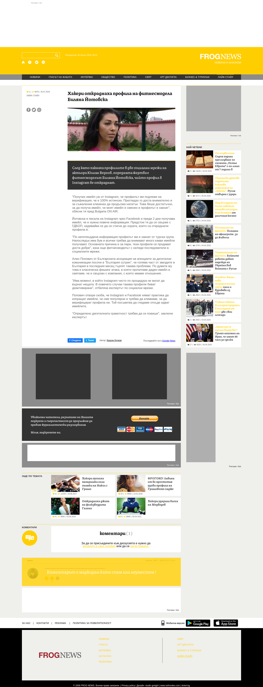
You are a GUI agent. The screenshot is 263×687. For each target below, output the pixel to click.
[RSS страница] (43, 62)
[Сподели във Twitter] (34, 110)
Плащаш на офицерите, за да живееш (226, 232)
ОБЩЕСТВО (108, 77)
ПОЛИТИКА (130, 77)
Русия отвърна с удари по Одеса (227, 187)
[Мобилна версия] (173, 623)
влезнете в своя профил (99, 546)
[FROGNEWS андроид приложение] (198, 623)
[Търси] (57, 55)
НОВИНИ (35, 77)
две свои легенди (227, 308)
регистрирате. (139, 546)
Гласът (103, 644)
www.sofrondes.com (170, 685)
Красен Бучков (114, 340)
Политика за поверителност (92, 623)
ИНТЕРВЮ (87, 77)
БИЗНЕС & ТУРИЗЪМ (197, 77)
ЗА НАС (26, 623)
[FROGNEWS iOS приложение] (225, 623)
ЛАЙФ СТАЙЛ (225, 77)
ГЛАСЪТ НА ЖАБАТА (60, 77)
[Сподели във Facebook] (28, 110)
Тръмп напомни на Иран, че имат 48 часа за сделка (227, 333)
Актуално (105, 656)
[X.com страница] (37, 62)
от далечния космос (226, 209)
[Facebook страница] (30, 62)
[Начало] (23, 62)
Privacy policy (128, 685)
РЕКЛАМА (60, 623)
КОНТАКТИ (43, 623)
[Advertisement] (131, 24)
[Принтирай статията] (39, 110)
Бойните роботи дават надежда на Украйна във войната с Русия (227, 260)
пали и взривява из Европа (225, 285)
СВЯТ (148, 77)
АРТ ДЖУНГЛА (168, 77)
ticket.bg (186, 685)
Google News (168, 340)
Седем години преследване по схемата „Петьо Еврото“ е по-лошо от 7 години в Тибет (227, 162)
